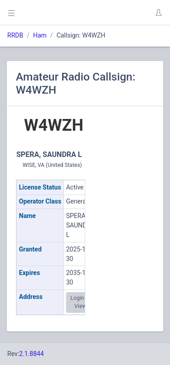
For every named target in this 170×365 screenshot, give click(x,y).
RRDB (15, 35)
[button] (158, 13)
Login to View (80, 302)
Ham (40, 35)
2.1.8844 (31, 353)
